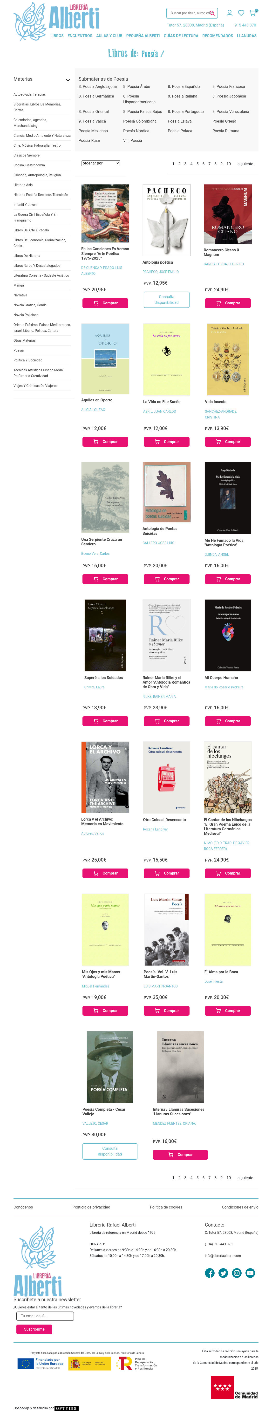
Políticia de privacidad (91, 1207)
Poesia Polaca (180, 131)
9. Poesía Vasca (92, 121)
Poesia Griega (224, 121)
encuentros (80, 35)
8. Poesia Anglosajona (98, 86)
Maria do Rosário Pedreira (223, 687)
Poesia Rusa (89, 140)
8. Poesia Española (184, 86)
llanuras (247, 35)
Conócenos (23, 1207)
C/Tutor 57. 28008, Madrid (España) (231, 1233)
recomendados (217, 35)
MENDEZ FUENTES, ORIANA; (174, 1123)
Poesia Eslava (180, 121)
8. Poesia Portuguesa (186, 111)
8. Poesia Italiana (182, 96)
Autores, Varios (92, 833)
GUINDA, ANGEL (216, 554)
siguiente (245, 164)
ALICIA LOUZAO (93, 410)
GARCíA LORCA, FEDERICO (224, 264)
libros (57, 35)
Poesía (150, 54)
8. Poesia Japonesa (229, 96)
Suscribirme (34, 1329)
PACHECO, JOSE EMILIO (161, 272)
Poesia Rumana (225, 131)
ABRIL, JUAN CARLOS (159, 411)
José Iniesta (213, 981)
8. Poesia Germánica (96, 96)
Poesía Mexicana (93, 131)
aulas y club (109, 35)
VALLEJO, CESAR (95, 1123)
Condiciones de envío (240, 1207)
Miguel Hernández (95, 986)
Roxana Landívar (155, 829)
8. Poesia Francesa (228, 86)
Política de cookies (166, 1207)
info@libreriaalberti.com (223, 1256)
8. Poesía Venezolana (230, 111)
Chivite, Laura (94, 687)
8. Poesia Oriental (94, 111)
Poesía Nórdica (136, 131)
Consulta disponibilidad (166, 299)
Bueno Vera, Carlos (95, 553)
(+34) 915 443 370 (219, 1244)
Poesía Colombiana (139, 121)
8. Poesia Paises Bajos (142, 111)
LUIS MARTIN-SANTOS (161, 986)
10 (228, 164)
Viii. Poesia (132, 140)
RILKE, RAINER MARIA (159, 697)
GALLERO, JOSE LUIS (158, 543)
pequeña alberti (143, 35)
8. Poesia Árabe (136, 86)
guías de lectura (181, 35)
